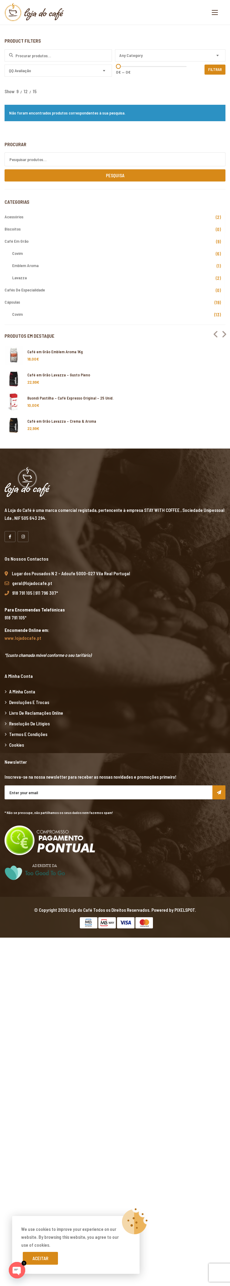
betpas (7, 1258)
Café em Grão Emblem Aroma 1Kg (55, 351)
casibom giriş (124, 1044)
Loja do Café (80, 910)
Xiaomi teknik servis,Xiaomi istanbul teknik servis (141, 1021)
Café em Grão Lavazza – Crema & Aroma (61, 421)
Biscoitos (13, 228)
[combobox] (170, 55)
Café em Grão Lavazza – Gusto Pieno (58, 374)
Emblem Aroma (25, 265)
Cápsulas (12, 302)
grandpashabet (96, 1044)
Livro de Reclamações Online (36, 713)
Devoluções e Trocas (29, 702)
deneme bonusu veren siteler (104, 1179)
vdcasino (52, 1044)
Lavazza (19, 277)
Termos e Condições (28, 734)
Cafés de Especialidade (25, 289)
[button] (214, 12)
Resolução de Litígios (29, 723)
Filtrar (215, 69)
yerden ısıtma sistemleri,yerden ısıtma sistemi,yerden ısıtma (99, 973)
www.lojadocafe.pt (23, 638)
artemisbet (10, 1044)
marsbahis (35, 941)
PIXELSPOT (184, 910)
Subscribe (218, 792)
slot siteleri (161, 1171)
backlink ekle (12, 941)
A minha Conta (22, 691)
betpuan (141, 1179)
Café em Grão (17, 241)
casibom (209, 1076)
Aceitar (40, 1258)
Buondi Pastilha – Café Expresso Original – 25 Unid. (70, 398)
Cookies (16, 745)
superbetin (32, 1044)
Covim (17, 253)
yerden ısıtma (55, 1021)
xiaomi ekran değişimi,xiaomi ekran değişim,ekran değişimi (99, 941)
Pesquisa (115, 175)
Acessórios (14, 216)
